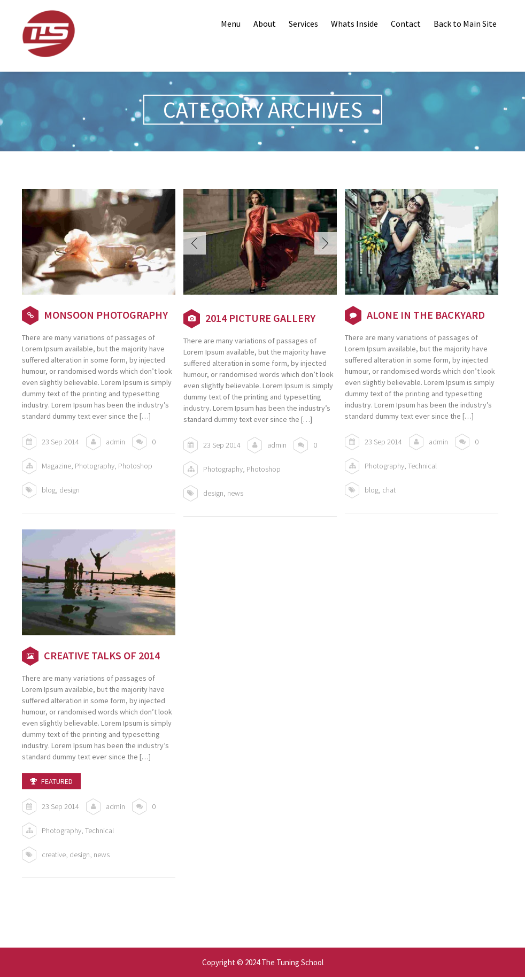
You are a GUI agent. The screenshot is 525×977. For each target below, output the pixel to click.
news (235, 493)
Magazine (56, 466)
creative (54, 854)
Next (325, 243)
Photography (94, 466)
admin (115, 442)
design (69, 490)
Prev (194, 243)
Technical (422, 466)
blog (49, 490)
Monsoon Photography (106, 314)
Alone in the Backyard (426, 314)
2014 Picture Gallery (260, 318)
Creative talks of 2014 (102, 655)
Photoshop (135, 466)
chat (389, 490)
